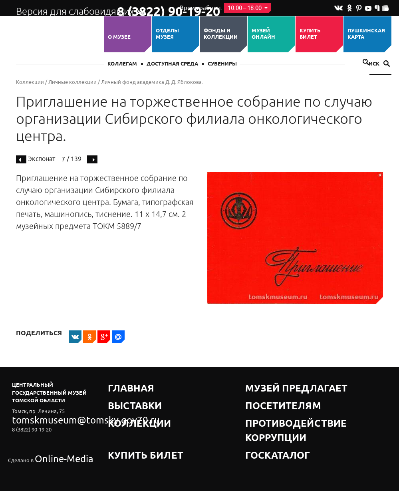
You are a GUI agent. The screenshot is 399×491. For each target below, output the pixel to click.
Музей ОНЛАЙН (263, 34)
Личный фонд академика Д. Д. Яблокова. (152, 82)
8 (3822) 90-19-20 (142, 8)
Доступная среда (172, 64)
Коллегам (122, 64)
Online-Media (50, 439)
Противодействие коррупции (289, 405)
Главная (120, 385)
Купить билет (310, 34)
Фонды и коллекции (221, 34)
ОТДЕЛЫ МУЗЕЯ (167, 34)
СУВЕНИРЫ (222, 64)
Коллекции (30, 82)
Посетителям (265, 395)
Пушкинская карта (366, 34)
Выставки (122, 395)
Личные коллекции (72, 82)
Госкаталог (262, 414)
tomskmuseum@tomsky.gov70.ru (51, 417)
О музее (119, 37)
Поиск (375, 64)
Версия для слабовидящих (59, 8)
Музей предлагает (272, 385)
